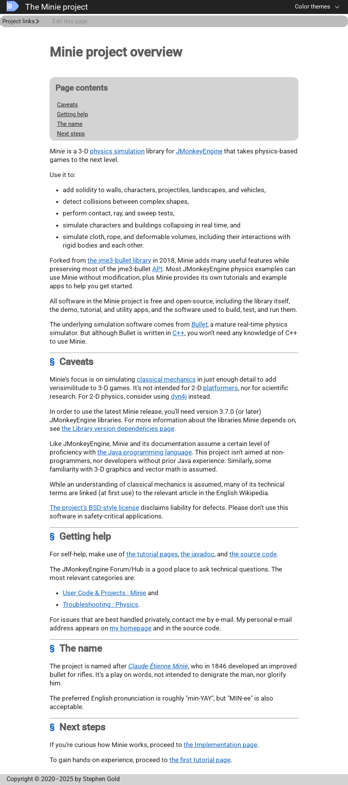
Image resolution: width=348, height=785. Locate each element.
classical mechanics (166, 379)
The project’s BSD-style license (94, 507)
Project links (18, 21)
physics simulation (117, 151)
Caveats (67, 104)
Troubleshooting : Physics (100, 604)
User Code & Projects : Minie (104, 593)
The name (70, 124)
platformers (220, 388)
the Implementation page (220, 745)
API (157, 269)
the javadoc (197, 554)
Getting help (72, 114)
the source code (253, 554)
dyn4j (179, 396)
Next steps (71, 133)
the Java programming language (144, 452)
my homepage (131, 628)
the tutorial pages (152, 554)
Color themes (312, 6)
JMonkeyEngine (199, 151)
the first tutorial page (200, 760)
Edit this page (70, 21)
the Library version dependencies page (118, 428)
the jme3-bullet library (119, 260)
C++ (178, 333)
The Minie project (47, 7)
